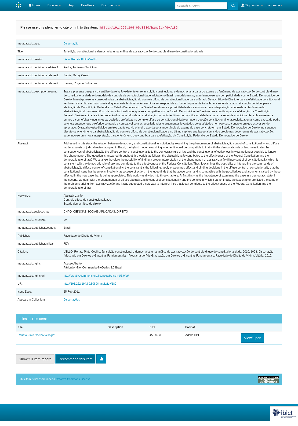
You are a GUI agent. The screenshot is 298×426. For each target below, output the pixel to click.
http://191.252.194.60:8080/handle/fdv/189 (90, 283)
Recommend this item (75, 359)
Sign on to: (252, 5)
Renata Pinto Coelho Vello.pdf (36, 335)
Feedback (87, 5)
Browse (54, 5)
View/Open (252, 338)
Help (71, 5)
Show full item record (35, 359)
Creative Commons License (73, 379)
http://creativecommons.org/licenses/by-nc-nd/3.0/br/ (96, 275)
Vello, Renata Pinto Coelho (80, 59)
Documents (111, 5)
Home (34, 5)
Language (274, 5)
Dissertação (71, 43)
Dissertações (72, 299)
